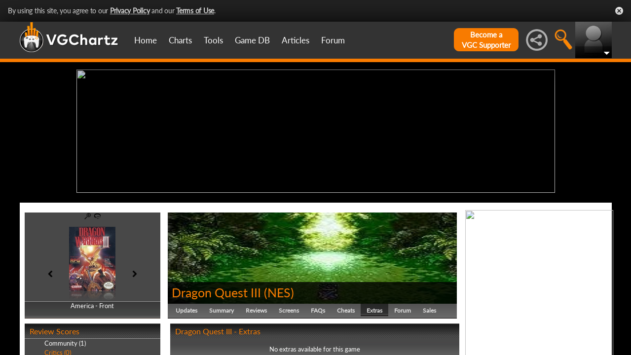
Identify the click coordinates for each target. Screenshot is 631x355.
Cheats (346, 308)
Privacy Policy (130, 10)
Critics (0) (57, 350)
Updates (186, 308)
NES (279, 290)
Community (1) (65, 341)
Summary (221, 308)
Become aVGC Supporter (486, 39)
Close (619, 11)
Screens (289, 308)
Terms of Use (195, 10)
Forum (333, 40)
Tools (213, 40)
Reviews (256, 308)
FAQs (318, 308)
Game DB (252, 40)
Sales (429, 308)
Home (145, 40)
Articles (295, 40)
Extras (374, 308)
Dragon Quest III (216, 290)
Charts (180, 40)
